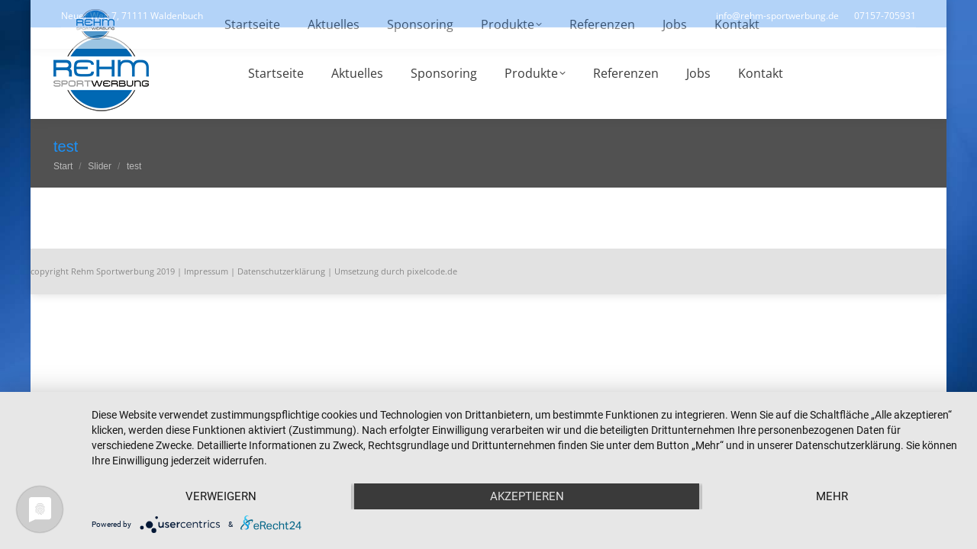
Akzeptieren (527, 496)
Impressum (206, 271)
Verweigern (220, 496)
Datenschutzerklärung (281, 271)
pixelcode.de (432, 271)
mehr (832, 496)
